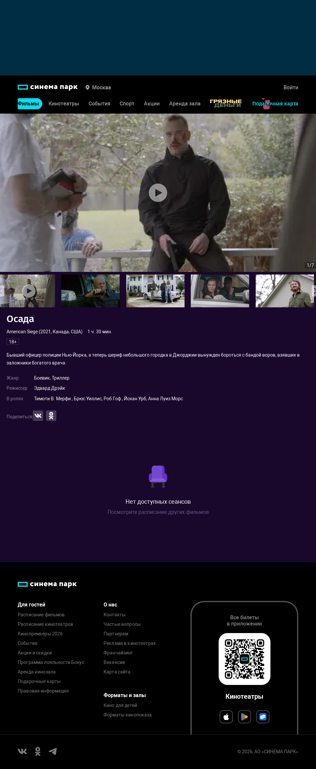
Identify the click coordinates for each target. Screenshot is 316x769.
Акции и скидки (35, 652)
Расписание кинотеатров (45, 624)
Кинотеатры (64, 103)
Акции (152, 103)
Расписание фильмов (41, 614)
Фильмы (28, 103)
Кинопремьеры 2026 (40, 633)
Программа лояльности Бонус (51, 662)
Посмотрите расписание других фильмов (158, 512)
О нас (110, 605)
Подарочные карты (39, 681)
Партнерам (116, 633)
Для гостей (31, 605)
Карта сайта (117, 672)
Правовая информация (43, 691)
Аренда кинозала (37, 672)
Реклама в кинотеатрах (130, 643)
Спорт (127, 103)
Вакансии (114, 662)
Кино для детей (120, 705)
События (99, 103)
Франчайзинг (118, 652)
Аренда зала (185, 103)
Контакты (115, 614)
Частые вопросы (122, 624)
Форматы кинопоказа (128, 715)
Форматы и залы (125, 695)
